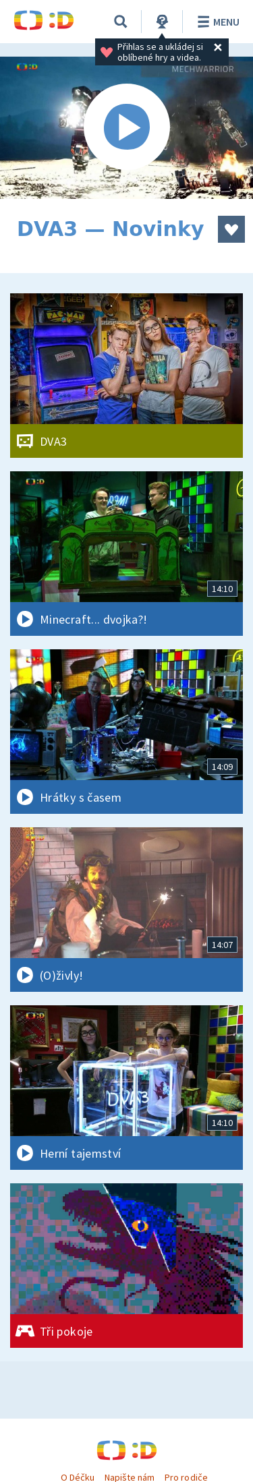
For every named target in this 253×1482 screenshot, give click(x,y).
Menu (216, 21)
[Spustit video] (126, 128)
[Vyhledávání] (121, 21)
